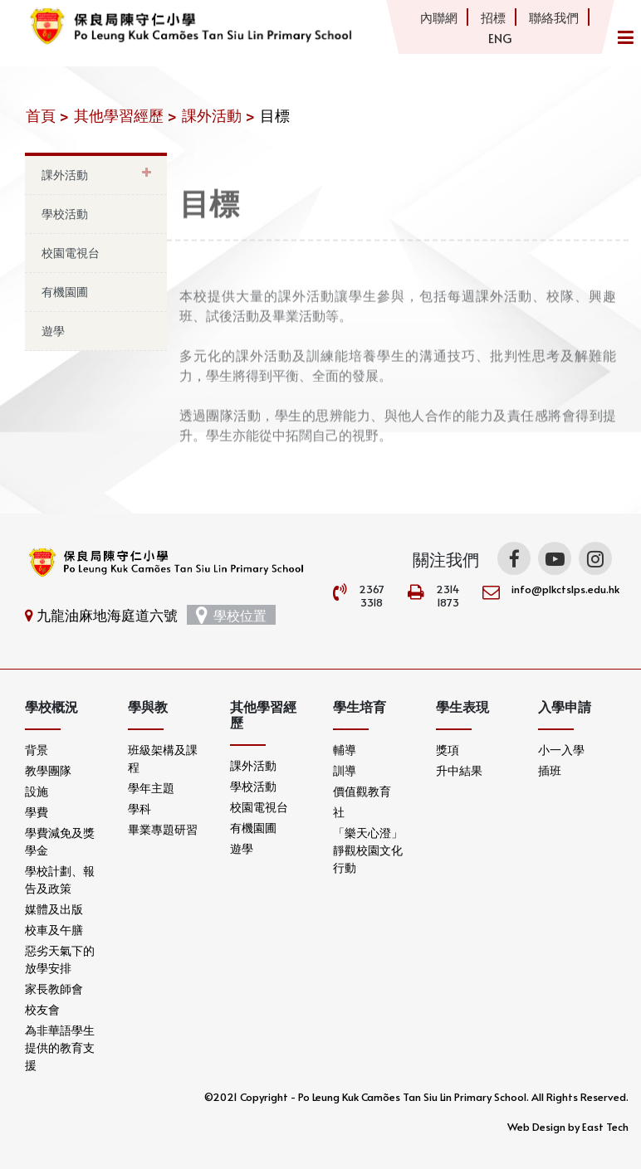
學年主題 (151, 788)
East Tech (605, 1126)
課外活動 (65, 175)
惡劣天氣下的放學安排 (60, 959)
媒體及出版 (54, 909)
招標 (493, 17)
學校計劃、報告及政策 (60, 879)
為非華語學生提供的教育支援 (60, 1047)
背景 (36, 749)
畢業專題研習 (163, 829)
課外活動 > (218, 115)
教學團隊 (48, 770)
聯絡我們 (554, 17)
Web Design (536, 1126)
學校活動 (65, 214)
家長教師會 (54, 988)
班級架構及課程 (163, 758)
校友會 (42, 1009)
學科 (139, 808)
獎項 (447, 749)
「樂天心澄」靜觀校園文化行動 (368, 850)
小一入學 (561, 749)
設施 (36, 791)
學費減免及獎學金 (60, 841)
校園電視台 (71, 253)
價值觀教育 (362, 791)
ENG (499, 37)
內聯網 (439, 17)
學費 (36, 812)
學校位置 (231, 615)
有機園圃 (65, 292)
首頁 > (47, 115)
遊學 (53, 331)
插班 (549, 770)
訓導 (344, 770)
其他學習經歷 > (125, 115)
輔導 (344, 749)
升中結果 (459, 770)
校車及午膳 (54, 930)
